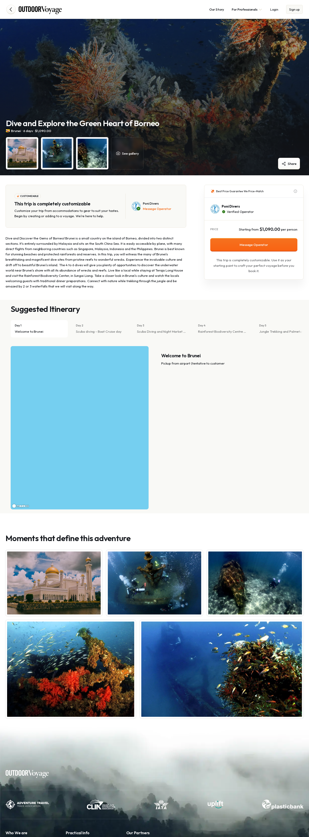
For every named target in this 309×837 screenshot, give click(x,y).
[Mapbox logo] (20, 506)
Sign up (294, 9)
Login (274, 9)
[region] (80, 427)
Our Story (216, 9)
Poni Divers (231, 206)
